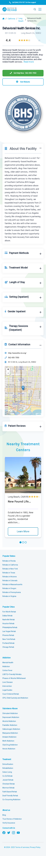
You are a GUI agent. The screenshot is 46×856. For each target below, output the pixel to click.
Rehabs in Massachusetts (12, 584)
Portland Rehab (8, 643)
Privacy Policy (35, 847)
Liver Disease (7, 682)
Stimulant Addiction (10, 713)
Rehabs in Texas (8, 573)
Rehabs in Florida (9, 561)
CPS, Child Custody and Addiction (15, 698)
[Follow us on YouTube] (18, 832)
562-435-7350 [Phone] (13, 358)
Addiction (6, 658)
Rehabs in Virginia (9, 596)
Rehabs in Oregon (9, 588)
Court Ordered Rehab (10, 694)
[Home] (4, 18)
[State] (12, 18)
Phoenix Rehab (8, 635)
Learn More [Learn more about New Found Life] (23, 531)
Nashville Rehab (8, 620)
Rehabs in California (10, 565)
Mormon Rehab (8, 788)
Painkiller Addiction (9, 725)
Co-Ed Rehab (7, 776)
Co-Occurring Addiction (11, 800)
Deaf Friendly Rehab (10, 796)
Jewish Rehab (7, 780)
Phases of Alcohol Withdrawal (14, 678)
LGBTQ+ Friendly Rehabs (11, 674)
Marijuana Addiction (10, 733)
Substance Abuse (10, 708)
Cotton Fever (7, 670)
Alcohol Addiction (9, 721)
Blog (4, 815)
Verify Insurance (8, 823)
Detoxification (7, 764)
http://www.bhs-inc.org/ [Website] (17, 353)
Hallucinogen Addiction (11, 729)
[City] (22, 19)
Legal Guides (7, 690)
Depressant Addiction (10, 717)
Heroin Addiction (8, 749)
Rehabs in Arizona (9, 577)
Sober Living (7, 772)
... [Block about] (28, 62)
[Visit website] (23, 81)
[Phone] (23, 73)
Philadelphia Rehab (9, 627)
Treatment (6, 759)
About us (6, 810)
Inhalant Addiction (9, 737)
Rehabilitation (7, 768)
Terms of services (22, 847)
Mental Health (7, 663)
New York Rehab (8, 639)
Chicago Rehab (8, 647)
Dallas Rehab (7, 616)
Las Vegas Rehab (9, 631)
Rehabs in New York (10, 569)
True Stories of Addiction (12, 819)
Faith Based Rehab (9, 792)
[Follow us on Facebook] (3, 832)
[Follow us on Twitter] (8, 832)
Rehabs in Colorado (9, 581)
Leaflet (38, 414)
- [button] (8, 373)
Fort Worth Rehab (9, 612)
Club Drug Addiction (10, 745)
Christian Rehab (8, 784)
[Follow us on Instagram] (13, 832)
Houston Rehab (8, 623)
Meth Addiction (8, 741)
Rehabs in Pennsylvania (11, 592)
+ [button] (8, 369)
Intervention (7, 686)
